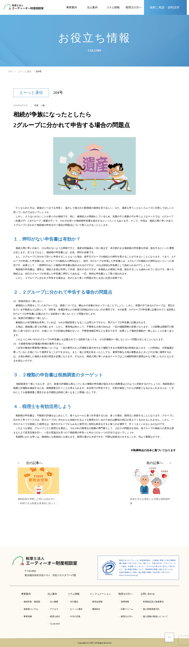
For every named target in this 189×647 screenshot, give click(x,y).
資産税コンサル (31, 609)
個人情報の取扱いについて (155, 616)
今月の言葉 (75, 616)
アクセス (54, 609)
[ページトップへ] (169, 637)
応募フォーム (127, 609)
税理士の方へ (127, 616)
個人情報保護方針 (151, 609)
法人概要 (54, 602)
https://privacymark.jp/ (128, 575)
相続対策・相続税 (32, 602)
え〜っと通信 (76, 609)
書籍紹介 (96, 609)
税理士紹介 (55, 616)
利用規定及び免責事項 (153, 602)
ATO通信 (74, 602)
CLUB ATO (55, 624)
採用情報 (125, 602)
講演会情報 (97, 602)
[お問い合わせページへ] (165, 7)
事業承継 (28, 616)
